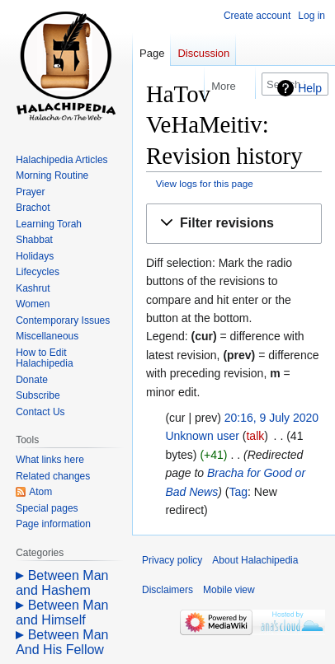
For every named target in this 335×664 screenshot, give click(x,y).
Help (310, 88)
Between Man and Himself (62, 612)
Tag (238, 491)
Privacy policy (172, 560)
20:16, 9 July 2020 (271, 417)
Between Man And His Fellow (62, 642)
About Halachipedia (255, 560)
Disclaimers (167, 590)
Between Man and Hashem (62, 582)
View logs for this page (204, 183)
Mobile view (229, 590)
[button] (234, 224)
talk (255, 435)
